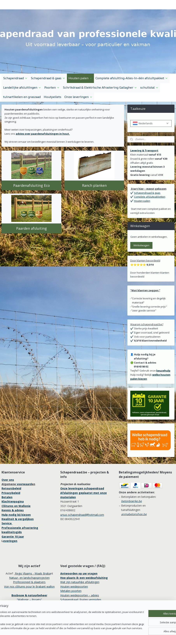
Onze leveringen (78, 97)
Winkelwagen (141, 245)
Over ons (8, 480)
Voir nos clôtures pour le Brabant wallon (29, 586)
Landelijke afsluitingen (22, 87)
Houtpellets (52, 97)
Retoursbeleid (11, 488)
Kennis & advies (13, 510)
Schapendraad (15, 78)
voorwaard (24, 484)
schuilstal (149, 87)
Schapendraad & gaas (48, 78)
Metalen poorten (70, 591)
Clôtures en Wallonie (16, 506)
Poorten (52, 87)
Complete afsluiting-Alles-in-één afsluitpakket (131, 78)
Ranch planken (94, 185)
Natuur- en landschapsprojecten (29, 578)
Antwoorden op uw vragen (78, 573)
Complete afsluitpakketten (149, 196)
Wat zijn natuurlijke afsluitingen (79, 582)
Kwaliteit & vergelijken (18, 519)
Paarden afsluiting (31, 228)
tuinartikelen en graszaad (22, 97)
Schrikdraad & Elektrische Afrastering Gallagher (100, 87)
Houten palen (80, 78)
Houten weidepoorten (74, 586)
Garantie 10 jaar (13, 536)
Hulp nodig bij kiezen (16, 515)
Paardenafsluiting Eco (31, 185)
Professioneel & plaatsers (29, 582)
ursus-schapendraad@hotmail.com (82, 515)
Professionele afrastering (20, 528)
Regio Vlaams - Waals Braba (32, 573)
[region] (62, 620)
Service (7, 523)
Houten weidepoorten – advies (79, 595)
